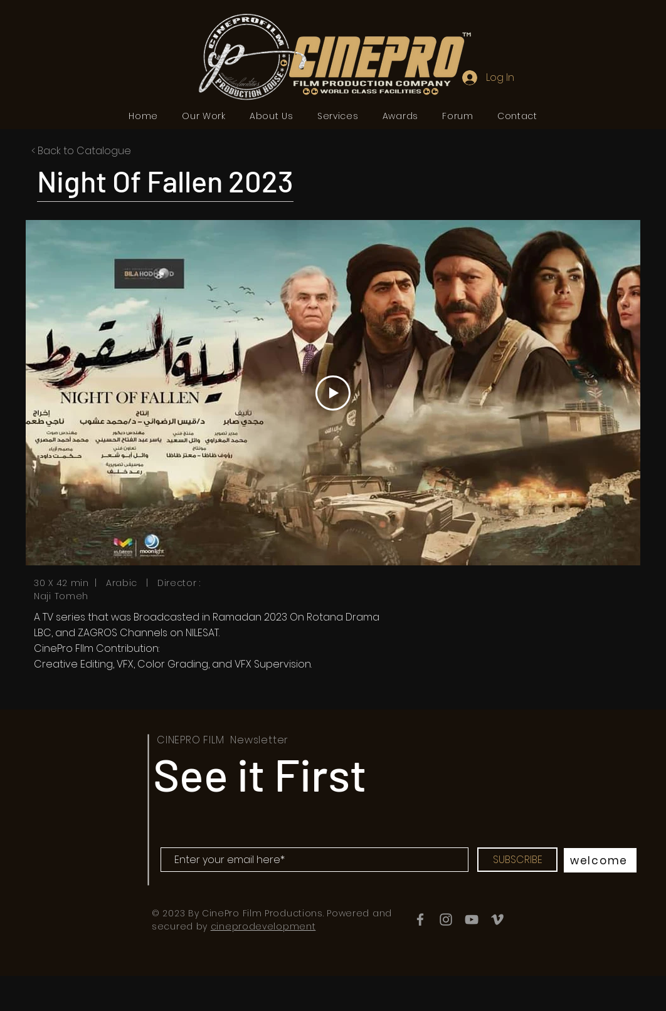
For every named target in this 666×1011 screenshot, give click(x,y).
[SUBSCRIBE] (517, 859)
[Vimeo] (497, 919)
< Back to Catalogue (81, 151)
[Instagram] (446, 919)
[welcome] (600, 860)
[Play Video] (333, 393)
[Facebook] (420, 919)
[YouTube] (471, 919)
